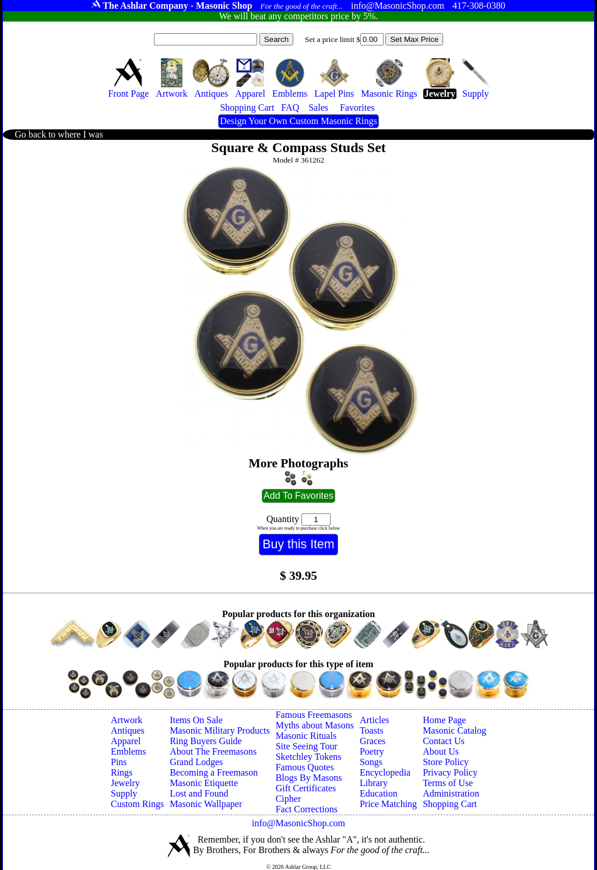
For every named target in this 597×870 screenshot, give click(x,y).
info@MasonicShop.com (298, 823)
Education (379, 793)
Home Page (444, 720)
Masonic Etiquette (204, 783)
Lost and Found (199, 793)
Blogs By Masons (309, 778)
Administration (451, 793)
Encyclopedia (385, 772)
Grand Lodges (196, 762)
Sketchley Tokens (309, 757)
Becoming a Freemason (214, 772)
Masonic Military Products (220, 730)
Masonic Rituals (306, 736)
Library (374, 783)
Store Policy (446, 762)
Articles (374, 720)
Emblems (128, 751)
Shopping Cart (450, 804)
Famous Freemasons (314, 715)
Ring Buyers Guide (206, 741)
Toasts (372, 730)
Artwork (126, 720)
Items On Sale (196, 720)
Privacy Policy (450, 772)
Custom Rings (137, 804)
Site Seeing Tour (307, 746)
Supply (124, 793)
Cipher (288, 799)
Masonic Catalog (454, 730)
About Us (441, 751)
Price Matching (388, 804)
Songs (371, 762)
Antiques (128, 730)
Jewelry (125, 783)
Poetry (372, 751)
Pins (119, 762)
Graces (372, 741)
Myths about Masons (315, 725)
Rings (121, 772)
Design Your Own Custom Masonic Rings (298, 121)
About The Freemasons (213, 751)
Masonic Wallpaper (206, 804)
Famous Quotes (305, 767)
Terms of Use (448, 783)
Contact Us (444, 741)
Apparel (126, 741)
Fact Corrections (307, 809)
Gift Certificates (306, 788)
